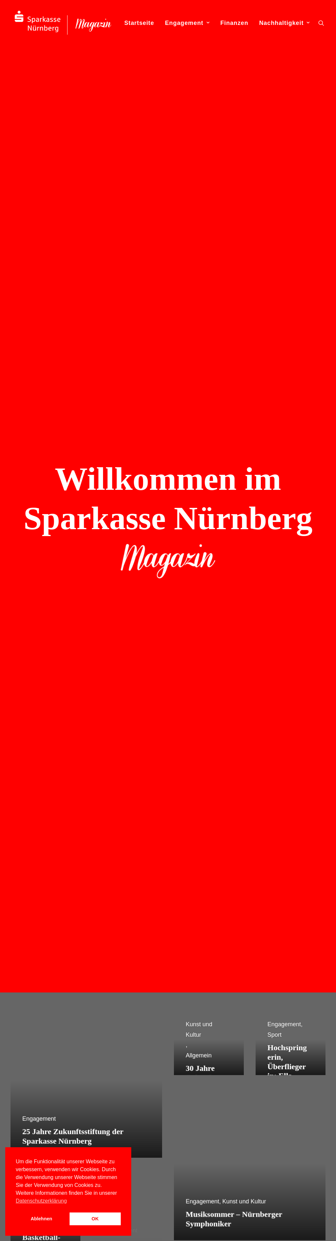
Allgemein (199, 1093)
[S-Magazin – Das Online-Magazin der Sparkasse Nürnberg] (63, 23)
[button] (321, 23)
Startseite (139, 23)
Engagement (187, 23)
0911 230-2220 (282, 1124)
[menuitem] (139, 23)
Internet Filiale (117, 1114)
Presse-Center (118, 1124)
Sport (202, 1155)
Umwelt (205, 1165)
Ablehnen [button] (41, 1218)
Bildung (205, 1114)
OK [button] (95, 1218)
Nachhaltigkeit (284, 23)
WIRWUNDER (118, 1134)
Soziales (206, 1145)
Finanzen (234, 23)
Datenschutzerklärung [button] (41, 1201)
